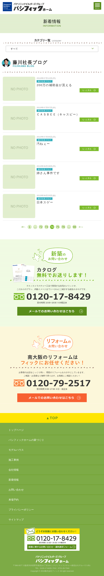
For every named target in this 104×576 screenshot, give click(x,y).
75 (57, 226)
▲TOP (52, 418)
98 (74, 226)
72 (40, 226)
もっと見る (86, 90)
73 (46, 226)
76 (63, 226)
